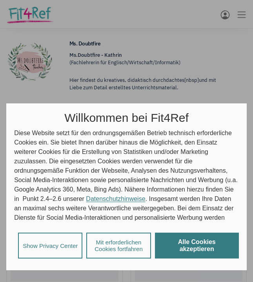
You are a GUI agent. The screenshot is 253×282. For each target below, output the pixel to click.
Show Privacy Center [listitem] (50, 245)
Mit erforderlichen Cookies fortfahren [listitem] (119, 245)
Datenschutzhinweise (115, 198)
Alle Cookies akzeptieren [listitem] (197, 245)
